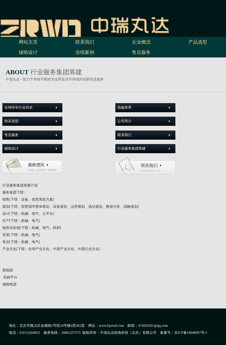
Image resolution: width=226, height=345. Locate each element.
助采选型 (11, 121)
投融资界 (124, 107)
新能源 (7, 270)
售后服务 (141, 52)
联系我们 (84, 41)
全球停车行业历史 (18, 107)
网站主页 (28, 41)
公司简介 (124, 121)
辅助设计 (28, 52)
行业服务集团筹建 (131, 148)
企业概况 (141, 41)
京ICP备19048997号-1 (191, 333)
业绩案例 (84, 52)
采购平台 (9, 277)
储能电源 (9, 284)
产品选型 (197, 41)
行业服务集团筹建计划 (20, 185)
